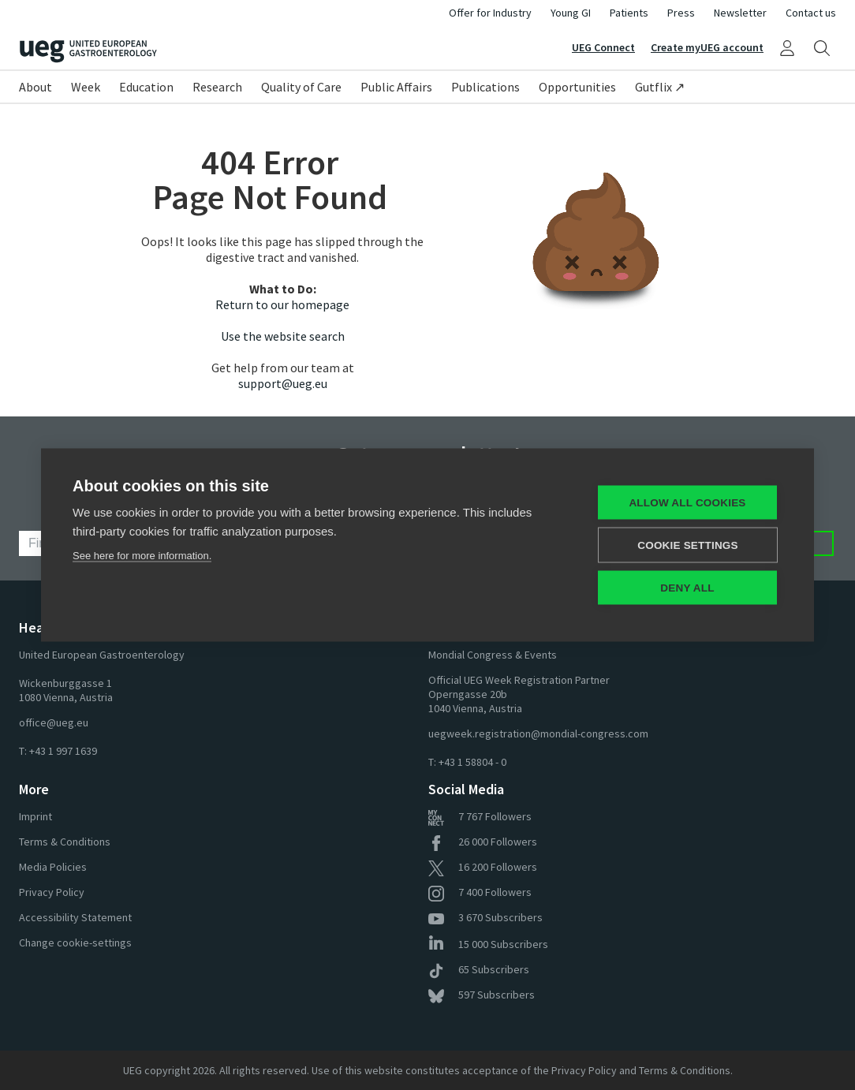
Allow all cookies (687, 503)
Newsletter (740, 13)
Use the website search (283, 336)
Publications (485, 87)
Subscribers (485, 917)
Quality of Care (301, 87)
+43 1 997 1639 (63, 751)
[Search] (822, 47)
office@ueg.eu (53, 722)
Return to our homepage (282, 304)
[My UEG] (787, 47)
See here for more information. (142, 556)
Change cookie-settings (75, 942)
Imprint (35, 816)
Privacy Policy (51, 892)
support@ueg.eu (282, 383)
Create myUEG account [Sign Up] (707, 47)
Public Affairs (396, 87)
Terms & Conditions (64, 841)
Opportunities (577, 87)
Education (146, 87)
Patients (629, 13)
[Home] (223, 51)
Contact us (811, 13)
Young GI (571, 13)
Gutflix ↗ (660, 87)
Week (85, 87)
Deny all (687, 588)
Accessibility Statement (75, 917)
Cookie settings (687, 545)
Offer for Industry (490, 13)
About (35, 87)
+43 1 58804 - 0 (472, 762)
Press (681, 13)
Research (217, 87)
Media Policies (53, 867)
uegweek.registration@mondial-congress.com (538, 733)
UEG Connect (603, 47)
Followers (480, 816)
